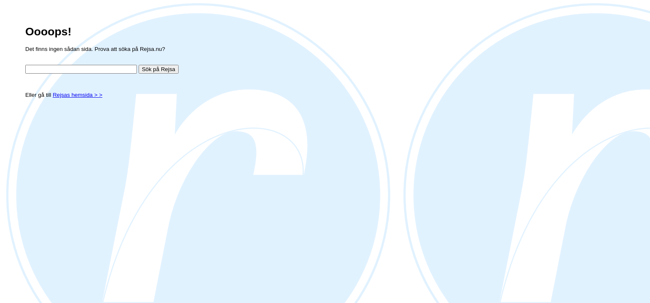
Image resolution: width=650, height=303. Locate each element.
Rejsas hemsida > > (77, 95)
